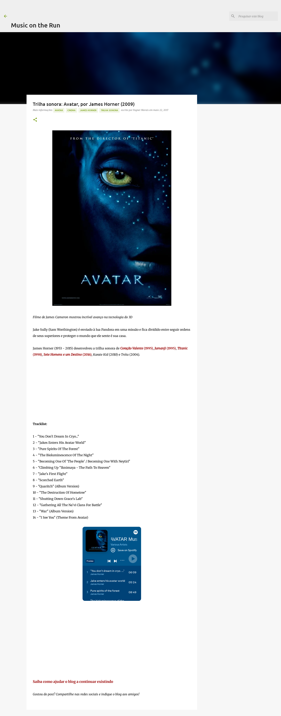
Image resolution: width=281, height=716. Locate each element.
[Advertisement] (82, 9)
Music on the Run (35, 25)
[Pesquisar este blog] (257, 16)
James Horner (88, 110)
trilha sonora (109, 110)
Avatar (59, 110)
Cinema (71, 110)
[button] (35, 120)
